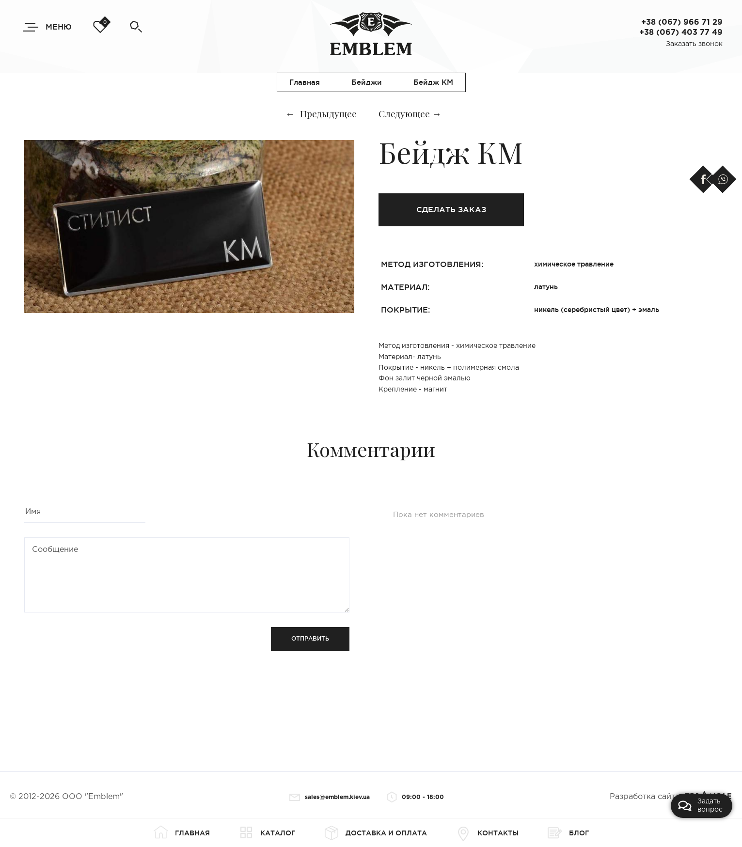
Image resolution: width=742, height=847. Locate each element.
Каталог (267, 833)
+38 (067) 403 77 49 (681, 32)
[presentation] (98, 646)
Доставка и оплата (375, 833)
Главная (182, 833)
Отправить (310, 638)
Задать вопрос (700, 806)
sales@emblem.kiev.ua (329, 797)
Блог (568, 833)
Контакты (487, 833)
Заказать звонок (694, 44)
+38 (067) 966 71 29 (682, 22)
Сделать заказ (451, 209)
